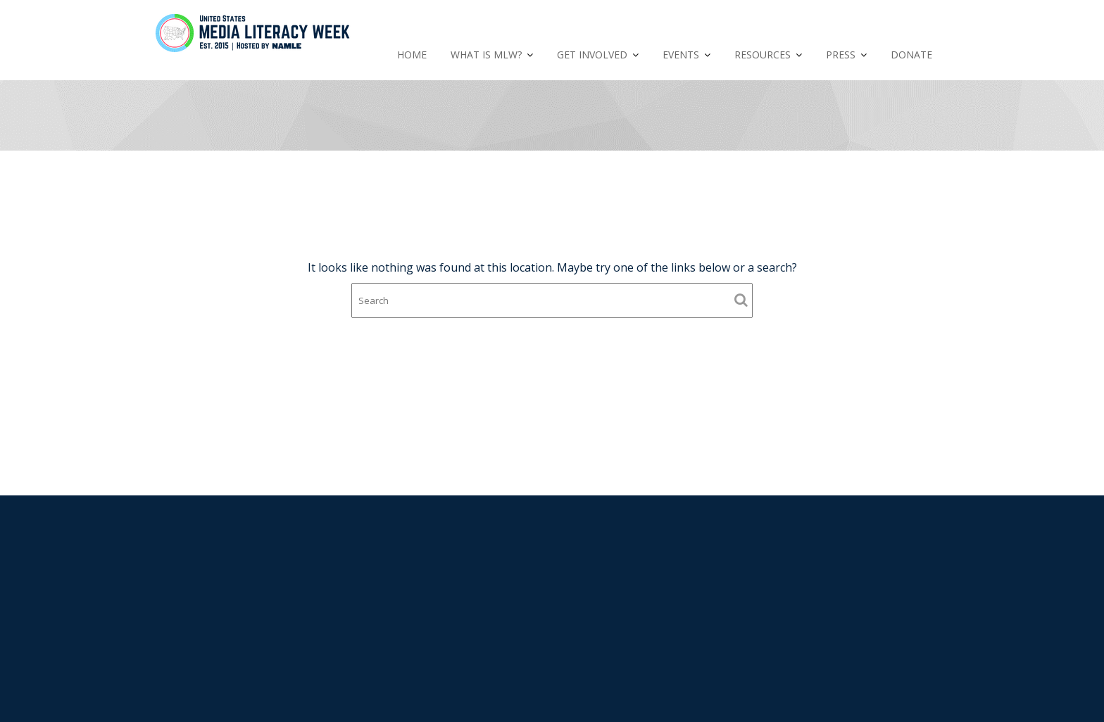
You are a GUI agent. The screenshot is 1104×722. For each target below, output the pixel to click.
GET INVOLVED (592, 54)
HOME (412, 54)
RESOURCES (762, 54)
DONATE (911, 54)
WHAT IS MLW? (486, 54)
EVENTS (681, 54)
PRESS (840, 54)
